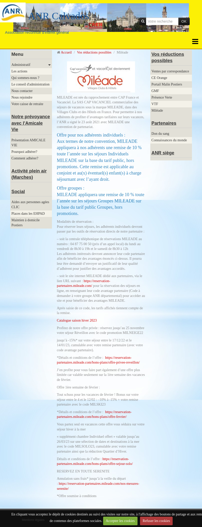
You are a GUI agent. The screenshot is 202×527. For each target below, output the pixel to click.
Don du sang (160, 134)
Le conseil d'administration (31, 84)
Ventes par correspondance (170, 71)
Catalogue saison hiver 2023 (77, 320)
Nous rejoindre (22, 97)
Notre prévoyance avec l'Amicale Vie (31, 123)
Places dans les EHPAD (28, 213)
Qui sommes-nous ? (25, 78)
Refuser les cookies (156, 521)
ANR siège (163, 152)
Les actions (19, 71)
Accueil (66, 52)
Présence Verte (162, 97)
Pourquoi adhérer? (24, 152)
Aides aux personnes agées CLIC (30, 204)
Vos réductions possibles (94, 52)
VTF (155, 104)
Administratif (21, 65)
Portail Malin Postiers (167, 84)
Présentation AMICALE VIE (29, 142)
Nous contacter (22, 91)
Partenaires (164, 123)
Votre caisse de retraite (27, 104)
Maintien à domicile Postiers (26, 222)
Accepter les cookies (120, 521)
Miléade (157, 110)
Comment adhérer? (25, 158)
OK (183, 21)
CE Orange (159, 78)
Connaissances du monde (169, 140)
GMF (155, 91)
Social (18, 191)
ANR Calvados (58, 16)
